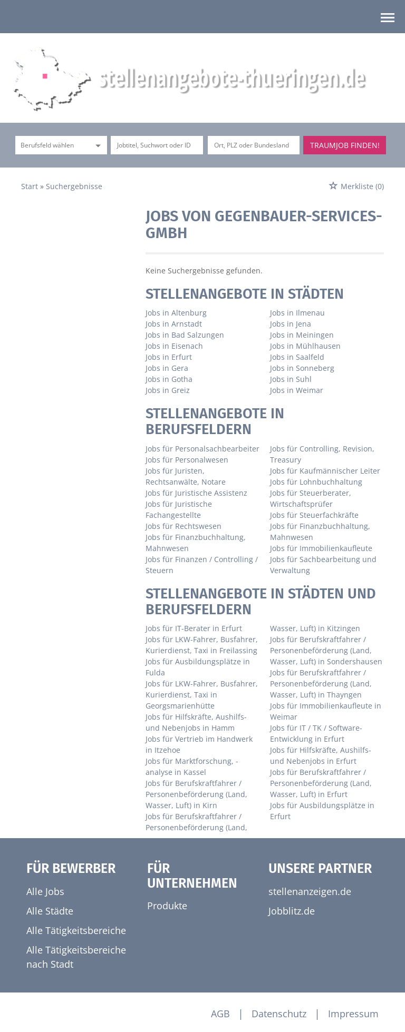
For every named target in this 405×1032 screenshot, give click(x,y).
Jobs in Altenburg (176, 313)
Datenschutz (279, 1013)
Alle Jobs (45, 891)
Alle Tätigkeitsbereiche (76, 930)
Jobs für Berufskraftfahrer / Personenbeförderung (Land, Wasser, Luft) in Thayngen (321, 683)
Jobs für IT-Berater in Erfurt (194, 628)
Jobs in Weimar (296, 390)
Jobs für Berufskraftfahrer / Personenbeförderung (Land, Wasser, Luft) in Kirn (196, 794)
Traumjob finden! (345, 145)
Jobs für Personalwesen (187, 460)
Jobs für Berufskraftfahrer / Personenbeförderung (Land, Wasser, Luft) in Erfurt (321, 783)
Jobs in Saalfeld (297, 357)
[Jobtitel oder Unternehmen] (156, 145)
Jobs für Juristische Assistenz (196, 493)
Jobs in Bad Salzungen (185, 335)
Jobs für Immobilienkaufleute (321, 548)
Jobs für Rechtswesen (183, 526)
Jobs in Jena (290, 324)
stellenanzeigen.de (309, 891)
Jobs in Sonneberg (302, 368)
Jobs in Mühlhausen (305, 346)
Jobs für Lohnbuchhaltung (316, 482)
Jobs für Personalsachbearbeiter (202, 449)
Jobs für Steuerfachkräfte (314, 515)
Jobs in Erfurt (169, 357)
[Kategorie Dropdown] (96, 145)
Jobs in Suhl (291, 379)
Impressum (353, 1013)
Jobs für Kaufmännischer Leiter (325, 471)
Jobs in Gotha (169, 379)
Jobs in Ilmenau (297, 313)
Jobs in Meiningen (302, 335)
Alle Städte (49, 911)
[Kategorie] (50, 145)
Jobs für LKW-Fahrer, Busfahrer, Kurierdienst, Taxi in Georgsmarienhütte (202, 695)
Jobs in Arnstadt (174, 324)
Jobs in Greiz (168, 390)
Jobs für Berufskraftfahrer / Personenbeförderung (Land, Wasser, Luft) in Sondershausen (326, 650)
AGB (220, 1013)
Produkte (167, 905)
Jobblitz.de (291, 911)
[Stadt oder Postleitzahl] (254, 145)
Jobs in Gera (167, 368)
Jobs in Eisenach (174, 346)
